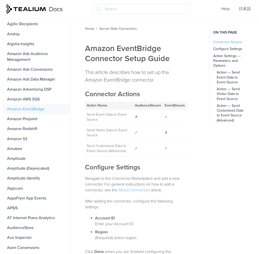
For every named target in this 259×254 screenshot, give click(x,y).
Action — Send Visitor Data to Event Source (228, 94)
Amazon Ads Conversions (30, 69)
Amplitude (16, 158)
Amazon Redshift (22, 128)
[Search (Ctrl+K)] (141, 9)
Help (225, 8)
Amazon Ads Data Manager (31, 79)
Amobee (14, 148)
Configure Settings (227, 49)
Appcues (15, 188)
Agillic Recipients (22, 24)
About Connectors (134, 190)
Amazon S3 (17, 138)
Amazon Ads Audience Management (27, 56)
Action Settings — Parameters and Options (227, 61)
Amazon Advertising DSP (29, 89)
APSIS (12, 208)
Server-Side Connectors (118, 29)
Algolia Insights (20, 43)
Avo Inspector (19, 237)
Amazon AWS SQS (23, 99)
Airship (13, 34)
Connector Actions (227, 42)
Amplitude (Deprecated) (28, 168)
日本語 (245, 8)
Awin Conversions (23, 247)
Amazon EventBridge (26, 109)
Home (89, 29)
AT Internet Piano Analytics (31, 217)
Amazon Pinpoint (22, 118)
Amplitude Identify (23, 178)
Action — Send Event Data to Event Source (228, 77)
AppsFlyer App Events (26, 198)
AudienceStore (20, 227)
